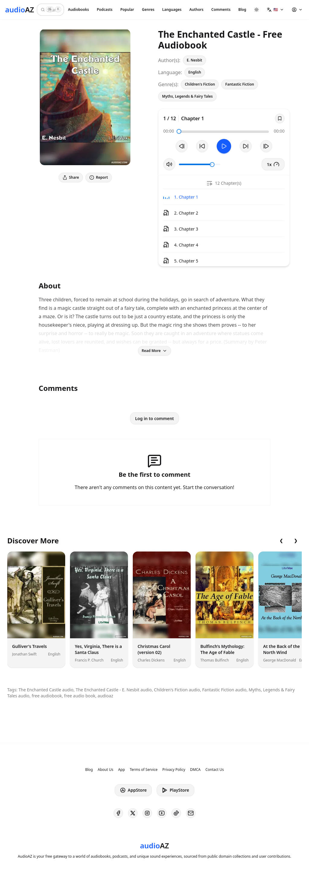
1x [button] (273, 164)
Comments (221, 9)
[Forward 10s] (246, 146)
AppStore (133, 790)
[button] (275, 9)
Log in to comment (154, 418)
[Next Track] (266, 146)
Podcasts (105, 9)
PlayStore (175, 790)
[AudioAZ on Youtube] (162, 813)
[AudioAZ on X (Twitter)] (133, 813)
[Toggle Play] (224, 146)
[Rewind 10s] (202, 146)
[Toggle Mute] (169, 164)
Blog (242, 9)
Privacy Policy (173, 769)
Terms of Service (144, 769)
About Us (105, 769)
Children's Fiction (200, 84)
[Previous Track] (182, 146)
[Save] (280, 118)
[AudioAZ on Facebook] (118, 813)
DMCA (195, 769)
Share (70, 177)
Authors (196, 9)
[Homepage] (19, 10)
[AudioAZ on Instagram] (147, 813)
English (194, 72)
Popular (127, 9)
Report (98, 177)
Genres (148, 9)
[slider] (179, 131)
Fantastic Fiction (239, 84)
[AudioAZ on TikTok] (176, 813)
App (121, 769)
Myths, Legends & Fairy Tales (187, 96)
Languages (172, 9)
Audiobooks (78, 9)
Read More (154, 350)
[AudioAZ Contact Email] (191, 813)
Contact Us (214, 769)
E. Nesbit (194, 60)
